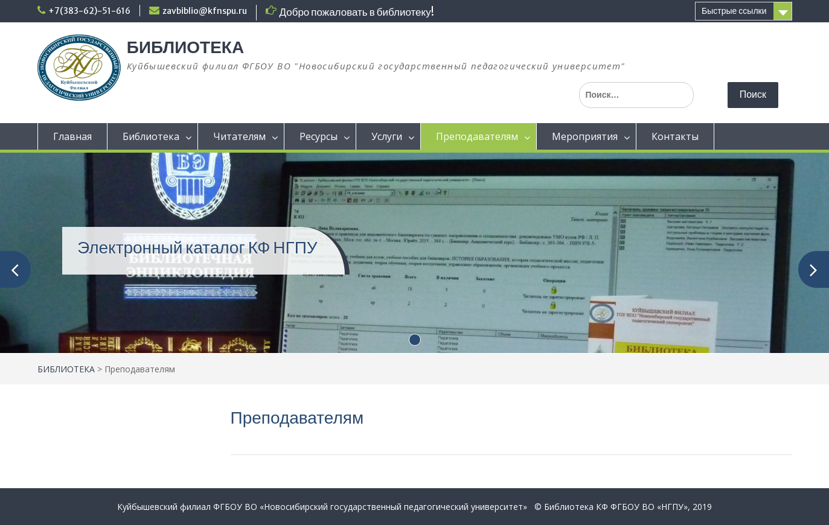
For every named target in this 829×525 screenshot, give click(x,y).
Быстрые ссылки (734, 10)
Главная (72, 136)
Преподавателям (477, 136)
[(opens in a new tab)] (414, 252)
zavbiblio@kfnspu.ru (204, 10)
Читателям (239, 136)
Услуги (386, 136)
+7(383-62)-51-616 (89, 10)
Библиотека (151, 136)
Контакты (675, 136)
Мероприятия (585, 136)
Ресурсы (318, 136)
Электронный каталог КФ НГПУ (197, 247)
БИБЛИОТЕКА (185, 47)
